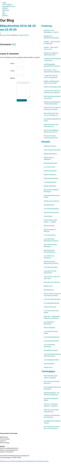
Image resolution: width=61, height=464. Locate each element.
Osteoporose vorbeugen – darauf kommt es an (51, 54)
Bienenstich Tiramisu (50, 146)
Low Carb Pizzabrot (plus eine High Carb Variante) (52, 355)
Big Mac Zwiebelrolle (50, 186)
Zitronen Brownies (49, 225)
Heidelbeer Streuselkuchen (51, 201)
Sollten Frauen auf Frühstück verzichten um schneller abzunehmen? (52, 108)
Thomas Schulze (6, 35)
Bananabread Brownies (50, 163)
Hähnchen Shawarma (50, 174)
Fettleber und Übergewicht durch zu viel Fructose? (51, 82)
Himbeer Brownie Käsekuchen (49, 158)
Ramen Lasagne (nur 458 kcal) (50, 230)
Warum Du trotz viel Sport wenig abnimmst (51, 410)
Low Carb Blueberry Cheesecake (49, 345)
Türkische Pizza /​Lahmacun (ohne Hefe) (52, 277)
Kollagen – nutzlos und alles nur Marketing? (52, 42)
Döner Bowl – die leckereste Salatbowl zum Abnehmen (52, 317)
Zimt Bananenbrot (49, 205)
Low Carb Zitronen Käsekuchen (49, 256)
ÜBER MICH (5, 10)
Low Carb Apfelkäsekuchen (51, 337)
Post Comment (21, 100)
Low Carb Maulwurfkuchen (51, 303)
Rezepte (45, 141)
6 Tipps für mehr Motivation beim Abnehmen (52, 416)
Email (13, 71)
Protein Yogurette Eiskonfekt (52, 150)
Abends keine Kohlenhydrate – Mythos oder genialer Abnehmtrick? (52, 103)
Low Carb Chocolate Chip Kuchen (51, 311)
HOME (4, 3)
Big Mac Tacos (48, 286)
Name (12, 63)
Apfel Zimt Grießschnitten (51, 212)
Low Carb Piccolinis (49, 167)
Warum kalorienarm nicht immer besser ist (51, 125)
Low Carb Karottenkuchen (51, 341)
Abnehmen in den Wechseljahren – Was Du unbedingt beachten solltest (52, 31)
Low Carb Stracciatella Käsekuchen (50, 245)
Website (12, 78)
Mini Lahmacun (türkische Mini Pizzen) (51, 190)
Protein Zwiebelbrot (49, 327)
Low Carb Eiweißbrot (50, 235)
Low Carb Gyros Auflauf (50, 267)
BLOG (4, 14)
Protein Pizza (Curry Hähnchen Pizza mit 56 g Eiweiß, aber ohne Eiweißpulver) (51, 262)
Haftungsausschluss (43, 461)
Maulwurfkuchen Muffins (51, 178)
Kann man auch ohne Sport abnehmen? (51, 382)
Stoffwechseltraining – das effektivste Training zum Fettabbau (51, 394)
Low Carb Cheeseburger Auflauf (51, 332)
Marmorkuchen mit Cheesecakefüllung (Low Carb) (49, 251)
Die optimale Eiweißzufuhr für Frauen (52, 120)
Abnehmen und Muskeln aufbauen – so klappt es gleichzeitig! (51, 405)
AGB (1, 461)
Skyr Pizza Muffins (49, 363)
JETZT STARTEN (7, 4)
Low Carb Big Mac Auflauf (51, 360)
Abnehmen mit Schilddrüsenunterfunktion (51, 37)
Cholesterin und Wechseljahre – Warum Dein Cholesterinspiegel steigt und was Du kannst (52, 59)
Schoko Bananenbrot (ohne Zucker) (51, 196)
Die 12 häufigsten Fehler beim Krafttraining (52, 388)
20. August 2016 (22, 35)
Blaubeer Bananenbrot (50, 153)
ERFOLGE (5, 8)
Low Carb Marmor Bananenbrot (49, 323)
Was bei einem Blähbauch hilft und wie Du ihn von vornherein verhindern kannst (52, 131)
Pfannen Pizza (48, 367)
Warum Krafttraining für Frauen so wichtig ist (50, 376)
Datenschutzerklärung (17, 461)
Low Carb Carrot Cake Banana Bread (50, 272)
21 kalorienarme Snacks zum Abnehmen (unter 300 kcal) (52, 91)
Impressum (7, 461)
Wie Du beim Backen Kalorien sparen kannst (52, 97)
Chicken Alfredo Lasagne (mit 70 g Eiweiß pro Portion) (52, 294)
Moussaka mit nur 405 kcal (51, 282)
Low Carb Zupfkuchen (50, 182)
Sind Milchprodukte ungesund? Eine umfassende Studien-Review (52, 65)
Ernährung (46, 26)
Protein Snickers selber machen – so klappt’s (50, 221)
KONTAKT (5, 15)
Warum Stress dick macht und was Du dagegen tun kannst (51, 114)
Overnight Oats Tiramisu (51, 350)
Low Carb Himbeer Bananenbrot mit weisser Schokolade (51, 240)
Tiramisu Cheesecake (50, 307)
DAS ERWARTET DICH (9, 6)
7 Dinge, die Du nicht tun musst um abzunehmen (51, 76)
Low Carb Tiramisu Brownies (52, 299)
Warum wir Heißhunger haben (52, 87)
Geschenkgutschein (30, 461)
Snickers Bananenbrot (50, 171)
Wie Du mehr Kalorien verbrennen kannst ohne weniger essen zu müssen (51, 137)
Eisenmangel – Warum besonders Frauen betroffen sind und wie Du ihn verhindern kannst (52, 71)
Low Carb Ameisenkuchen (51, 208)
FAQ (3, 12)
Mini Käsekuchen (49, 290)
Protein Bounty (48, 216)
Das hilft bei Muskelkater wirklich (51, 399)
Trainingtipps (48, 371)
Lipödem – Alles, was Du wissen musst (51, 48)
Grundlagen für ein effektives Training (52, 422)
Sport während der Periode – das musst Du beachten (52, 427)
